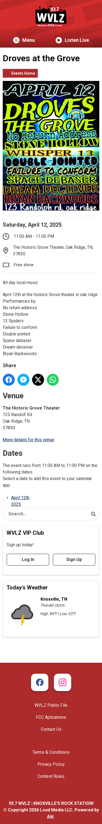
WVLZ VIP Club (25, 533)
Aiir (50, 816)
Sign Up (74, 559)
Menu (24, 40)
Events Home (23, 73)
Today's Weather (27, 587)
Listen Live (72, 40)
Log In (28, 559)
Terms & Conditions (51, 752)
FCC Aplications (51, 717)
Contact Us (51, 729)
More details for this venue (28, 439)
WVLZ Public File (51, 705)
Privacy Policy (51, 764)
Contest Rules (51, 776)
